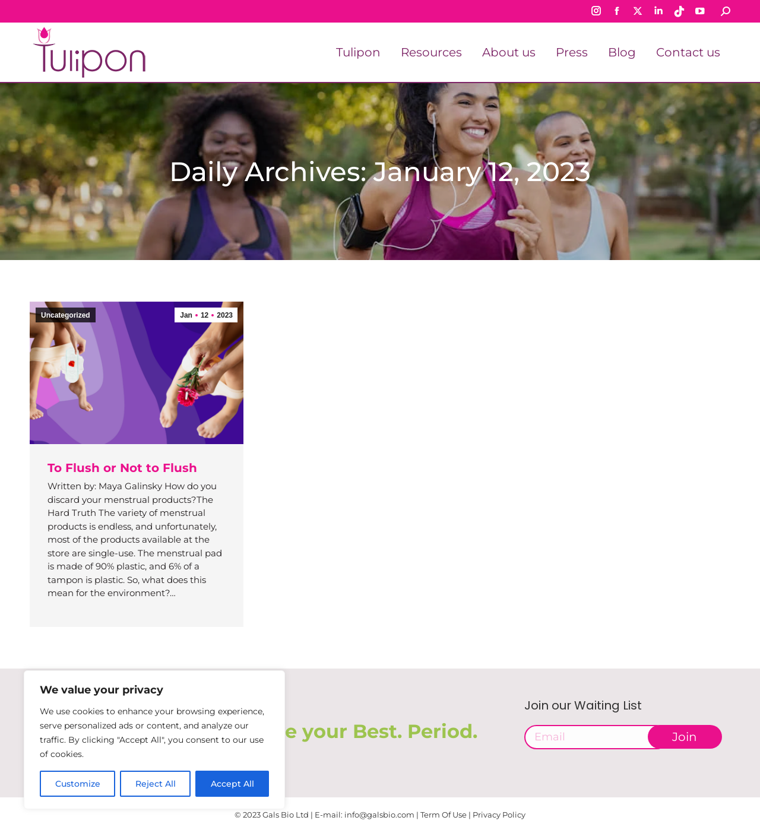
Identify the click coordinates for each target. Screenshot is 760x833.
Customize (77, 783)
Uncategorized (65, 315)
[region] (154, 739)
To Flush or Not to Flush (122, 468)
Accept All (232, 783)
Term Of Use (443, 814)
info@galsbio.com (379, 814)
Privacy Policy (499, 814)
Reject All (155, 783)
